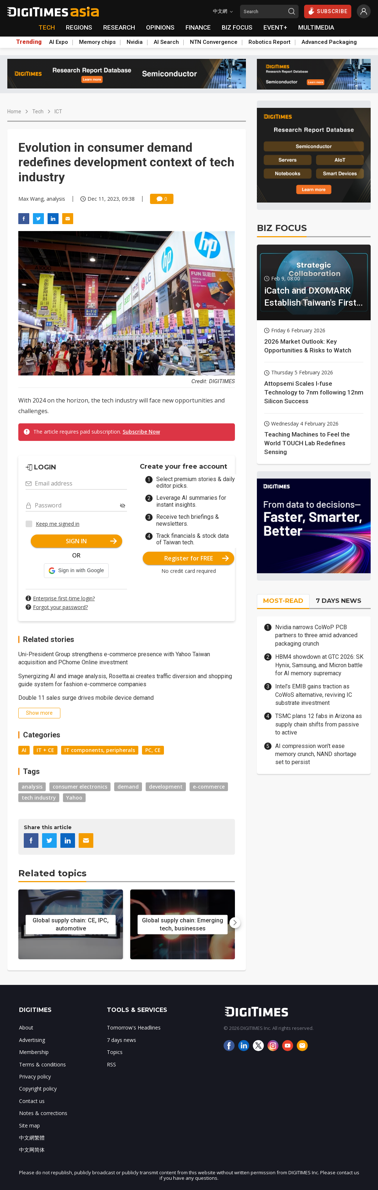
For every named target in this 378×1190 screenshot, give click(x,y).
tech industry (39, 797)
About (26, 1027)
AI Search (166, 42)
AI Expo (58, 42)
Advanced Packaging (329, 42)
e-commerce (209, 786)
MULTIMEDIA (316, 27)
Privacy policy (35, 1076)
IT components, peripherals (99, 750)
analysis (32, 786)
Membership (34, 1052)
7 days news (121, 1039)
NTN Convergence (213, 42)
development (166, 786)
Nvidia (135, 42)
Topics (115, 1052)
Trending (29, 42)
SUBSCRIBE (328, 11)
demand (128, 786)
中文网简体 (32, 1149)
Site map (29, 1125)
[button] (76, 570)
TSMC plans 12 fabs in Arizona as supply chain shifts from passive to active (318, 724)
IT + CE (45, 750)
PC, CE (153, 750)
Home (14, 111)
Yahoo (74, 797)
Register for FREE (196, 558)
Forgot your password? (60, 607)
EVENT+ (275, 27)
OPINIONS (160, 27)
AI (24, 750)
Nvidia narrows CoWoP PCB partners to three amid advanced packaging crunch (316, 635)
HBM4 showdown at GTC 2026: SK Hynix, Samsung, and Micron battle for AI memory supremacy (319, 665)
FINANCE (198, 27)
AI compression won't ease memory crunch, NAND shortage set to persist (315, 754)
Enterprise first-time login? (64, 598)
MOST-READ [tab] (283, 600)
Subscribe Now (141, 431)
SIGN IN (91, 541)
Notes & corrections (43, 1113)
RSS (111, 1064)
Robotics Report (269, 42)
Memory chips (97, 42)
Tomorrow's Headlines (134, 1027)
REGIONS (79, 27)
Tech (38, 111)
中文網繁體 (32, 1137)
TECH (46, 27)
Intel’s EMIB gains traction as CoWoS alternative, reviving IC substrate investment (313, 694)
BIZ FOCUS (237, 27)
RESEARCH (119, 27)
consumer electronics (80, 786)
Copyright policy (38, 1088)
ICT (58, 111)
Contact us (32, 1101)
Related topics (52, 873)
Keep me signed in (57, 523)
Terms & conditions (42, 1064)
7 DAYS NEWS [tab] (338, 600)
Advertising (32, 1039)
